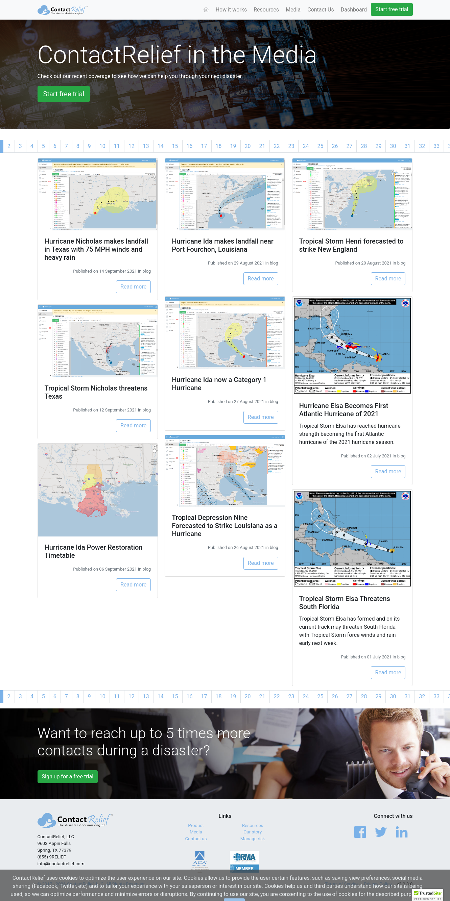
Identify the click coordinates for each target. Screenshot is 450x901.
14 (161, 146)
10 (102, 146)
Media (293, 9)
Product (196, 825)
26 (335, 146)
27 (349, 146)
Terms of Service (342, 883)
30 (393, 146)
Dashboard (354, 9)
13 (146, 146)
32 (422, 146)
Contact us (196, 838)
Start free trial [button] (64, 94)
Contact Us (320, 9)
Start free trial (391, 9)
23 (291, 146)
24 (306, 146)
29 (378, 146)
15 (175, 146)
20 (248, 146)
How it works (231, 9)
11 (117, 146)
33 (436, 146)
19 (233, 146)
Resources (266, 9)
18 (219, 146)
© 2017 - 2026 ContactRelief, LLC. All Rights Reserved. (92, 883)
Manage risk (252, 838)
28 (364, 146)
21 (262, 146)
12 (131, 146)
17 (204, 146)
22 (277, 146)
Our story (252, 831)
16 (190, 146)
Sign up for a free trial (68, 776)
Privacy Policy (378, 883)
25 (320, 146)
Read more (133, 286)
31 (407, 146)
